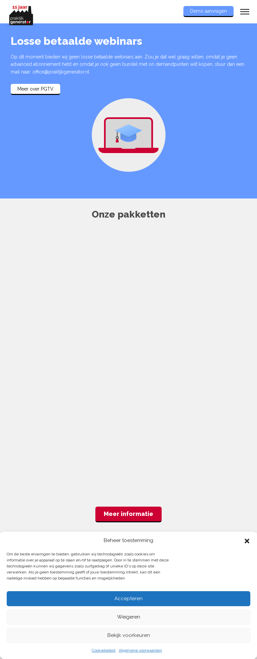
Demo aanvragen (208, 11)
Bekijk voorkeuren (128, 635)
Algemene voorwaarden (140, 650)
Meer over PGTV (35, 89)
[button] (247, 540)
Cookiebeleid (103, 650)
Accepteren (128, 599)
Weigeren (128, 617)
